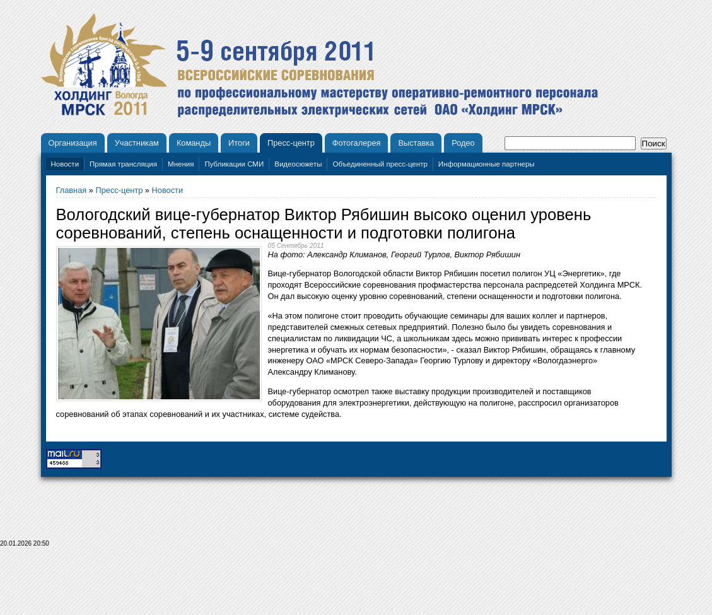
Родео (463, 143)
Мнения (181, 164)
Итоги (239, 143)
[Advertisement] (356, 584)
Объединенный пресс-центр (379, 164)
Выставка (416, 143)
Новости (65, 164)
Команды (194, 143)
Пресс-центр (291, 143)
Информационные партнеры (486, 164)
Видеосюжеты (298, 164)
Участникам (137, 143)
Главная (71, 190)
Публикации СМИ (234, 164)
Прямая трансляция (123, 164)
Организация (73, 143)
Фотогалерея (356, 143)
